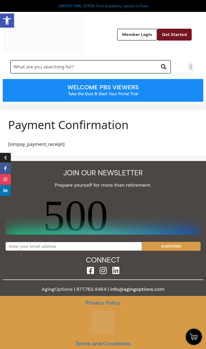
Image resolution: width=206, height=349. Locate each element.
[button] (190, 66)
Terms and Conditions (103, 343)
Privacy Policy (102, 302)
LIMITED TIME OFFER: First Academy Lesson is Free (103, 6)
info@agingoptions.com (137, 289)
